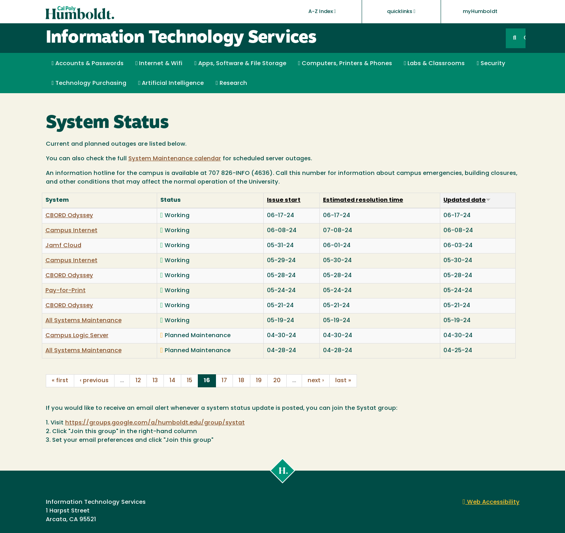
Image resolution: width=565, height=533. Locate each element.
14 (172, 381)
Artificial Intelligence (171, 83)
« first (60, 381)
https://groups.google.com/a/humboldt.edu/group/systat (155, 423)
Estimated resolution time (363, 200)
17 (224, 381)
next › (316, 381)
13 (155, 381)
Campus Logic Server (77, 336)
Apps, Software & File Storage (240, 63)
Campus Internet (71, 231)
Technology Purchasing (89, 83)
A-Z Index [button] (322, 11)
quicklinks (401, 11)
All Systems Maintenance (83, 321)
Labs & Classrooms (434, 63)
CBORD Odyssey (69, 216)
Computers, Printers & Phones (345, 63)
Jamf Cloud (63, 246)
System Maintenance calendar (174, 159)
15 (189, 381)
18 (241, 381)
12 (138, 381)
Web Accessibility (491, 502)
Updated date (467, 200)
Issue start (283, 200)
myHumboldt (480, 11)
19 (259, 381)
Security (491, 63)
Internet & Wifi (158, 63)
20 (277, 381)
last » (343, 381)
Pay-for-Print (65, 291)
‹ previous (94, 381)
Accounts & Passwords (88, 63)
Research (231, 83)
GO (524, 38)
